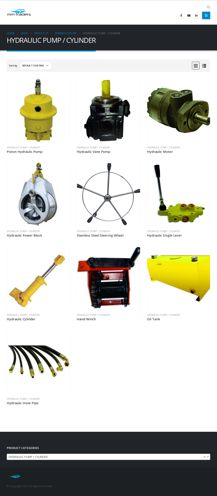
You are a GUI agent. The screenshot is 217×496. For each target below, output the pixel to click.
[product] (38, 110)
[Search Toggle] (208, 7)
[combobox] (108, 457)
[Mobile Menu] (206, 15)
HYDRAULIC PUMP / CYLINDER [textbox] (107, 457)
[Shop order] (35, 66)
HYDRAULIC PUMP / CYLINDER (23, 147)
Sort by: (13, 65)
